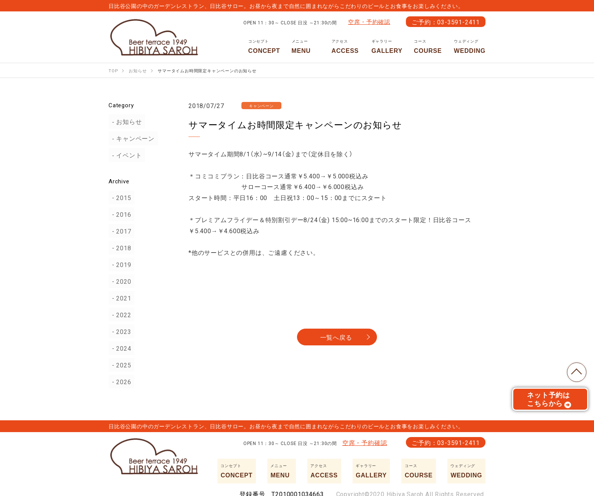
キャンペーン (132, 138)
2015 (120, 197)
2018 (120, 247)
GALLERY (387, 46)
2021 (120, 297)
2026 (120, 381)
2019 (120, 264)
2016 (120, 214)
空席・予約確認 (369, 21)
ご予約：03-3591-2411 (446, 21)
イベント (126, 155)
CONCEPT (264, 46)
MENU (306, 46)
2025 (120, 364)
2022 (120, 314)
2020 (120, 281)
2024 (120, 348)
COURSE (428, 46)
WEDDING (469, 46)
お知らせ (126, 121)
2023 (120, 331)
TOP (575, 370)
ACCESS (346, 46)
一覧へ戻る (336, 337)
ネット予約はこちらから (549, 401)
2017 (120, 230)
